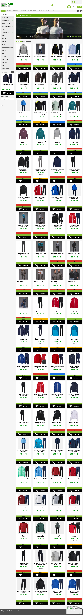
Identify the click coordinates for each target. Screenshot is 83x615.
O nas (53, 10)
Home (3, 10)
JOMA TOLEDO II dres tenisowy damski (40, 57)
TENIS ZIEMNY (5, 50)
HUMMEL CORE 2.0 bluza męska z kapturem (57, 395)
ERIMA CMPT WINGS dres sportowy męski (40, 226)
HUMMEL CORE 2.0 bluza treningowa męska (74, 310)
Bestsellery (15, 10)
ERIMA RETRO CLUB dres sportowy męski (74, 113)
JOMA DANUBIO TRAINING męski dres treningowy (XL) (40, 113)
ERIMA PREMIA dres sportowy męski (74, 254)
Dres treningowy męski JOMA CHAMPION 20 (40, 451)
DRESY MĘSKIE (5, 17)
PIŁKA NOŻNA (5, 65)
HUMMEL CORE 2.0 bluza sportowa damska (74, 423)
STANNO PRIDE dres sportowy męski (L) (74, 535)
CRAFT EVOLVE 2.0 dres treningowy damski (74, 592)
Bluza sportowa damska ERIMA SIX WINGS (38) (74, 338)
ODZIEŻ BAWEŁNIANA (6, 26)
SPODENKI (4, 41)
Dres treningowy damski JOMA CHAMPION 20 (40, 479)
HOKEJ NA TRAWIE (5, 68)
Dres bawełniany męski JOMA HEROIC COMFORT (74, 564)
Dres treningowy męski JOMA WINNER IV (57, 451)
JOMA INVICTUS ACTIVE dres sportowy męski (40, 85)
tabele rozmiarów (32, 10)
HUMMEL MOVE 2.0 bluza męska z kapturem (57, 170)
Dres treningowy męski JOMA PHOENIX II (23, 451)
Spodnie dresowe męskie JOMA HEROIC (23, 592)
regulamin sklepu (8, 106)
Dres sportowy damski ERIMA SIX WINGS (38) (57, 338)
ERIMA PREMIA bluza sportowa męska (74, 282)
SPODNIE (4, 35)
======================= (7, 47)
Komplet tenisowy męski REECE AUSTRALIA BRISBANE (7, 86)
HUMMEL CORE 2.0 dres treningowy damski (74, 226)
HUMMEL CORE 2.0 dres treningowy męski (57, 226)
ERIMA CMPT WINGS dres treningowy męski (23, 226)
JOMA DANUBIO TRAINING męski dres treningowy (57, 113)
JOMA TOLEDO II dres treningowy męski (23, 113)
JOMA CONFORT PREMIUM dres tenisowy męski (74, 57)
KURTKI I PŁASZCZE (6, 32)
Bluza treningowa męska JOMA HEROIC (23, 535)
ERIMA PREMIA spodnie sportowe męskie (40, 282)
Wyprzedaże (23, 10)
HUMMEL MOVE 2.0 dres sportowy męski (74, 141)
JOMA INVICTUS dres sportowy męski (57, 85)
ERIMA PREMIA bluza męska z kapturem (57, 282)
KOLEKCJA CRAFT (24, 36)
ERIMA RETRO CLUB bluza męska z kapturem (40, 141)
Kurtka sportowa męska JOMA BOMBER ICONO (40, 535)
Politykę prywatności (6, 107)
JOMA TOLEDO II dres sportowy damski (57, 57)
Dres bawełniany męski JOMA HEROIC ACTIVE (57, 564)
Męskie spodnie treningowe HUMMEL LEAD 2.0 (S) (40, 170)
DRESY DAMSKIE (5, 20)
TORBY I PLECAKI (5, 44)
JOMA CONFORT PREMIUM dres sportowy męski (23, 85)
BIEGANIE (4, 56)
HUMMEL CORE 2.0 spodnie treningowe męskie (23, 395)
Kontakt (48, 10)
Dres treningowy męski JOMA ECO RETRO (57, 507)
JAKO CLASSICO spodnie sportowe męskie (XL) (40, 310)
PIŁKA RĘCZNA (5, 59)
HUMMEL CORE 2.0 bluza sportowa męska (57, 423)
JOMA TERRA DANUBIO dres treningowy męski (74, 198)
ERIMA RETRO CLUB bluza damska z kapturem (23, 141)
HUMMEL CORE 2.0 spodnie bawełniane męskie (23, 564)
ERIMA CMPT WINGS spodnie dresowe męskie (23, 254)
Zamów (79, 6)
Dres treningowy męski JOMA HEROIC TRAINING (57, 479)
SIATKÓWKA (4, 62)
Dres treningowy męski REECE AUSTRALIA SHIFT (57, 367)
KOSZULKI (4, 38)
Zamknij (80, 613)
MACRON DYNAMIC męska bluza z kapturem (23, 57)
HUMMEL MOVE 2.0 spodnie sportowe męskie (74, 170)
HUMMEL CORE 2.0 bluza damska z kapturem (40, 395)
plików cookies (69, 608)
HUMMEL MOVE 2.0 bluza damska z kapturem (57, 141)
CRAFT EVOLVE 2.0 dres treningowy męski (57, 592)
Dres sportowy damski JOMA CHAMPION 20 (23, 479)
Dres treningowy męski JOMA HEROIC (57, 535)
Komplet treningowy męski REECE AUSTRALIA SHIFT (40, 367)
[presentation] (7, 102)
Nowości (9, 10)
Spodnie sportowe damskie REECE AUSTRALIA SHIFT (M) (40, 338)
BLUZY (3, 29)
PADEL (3, 53)
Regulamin (41, 10)
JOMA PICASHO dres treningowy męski (40, 198)
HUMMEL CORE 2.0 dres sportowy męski (23, 367)
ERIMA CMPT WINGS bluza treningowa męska (40, 254)
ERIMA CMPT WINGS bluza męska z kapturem (57, 254)
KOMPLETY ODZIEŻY (6, 23)
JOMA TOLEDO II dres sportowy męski (74, 85)
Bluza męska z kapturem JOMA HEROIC (40, 592)
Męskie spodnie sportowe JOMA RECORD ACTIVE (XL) (40, 564)
